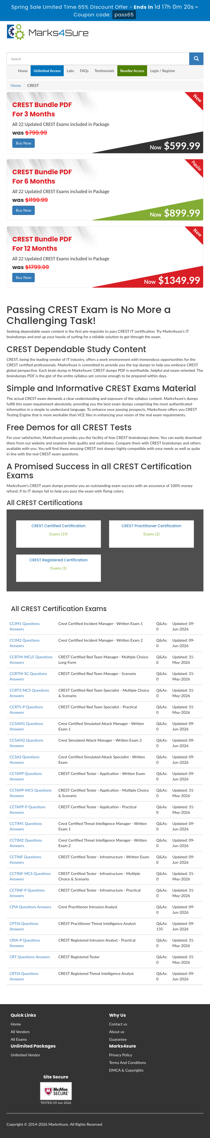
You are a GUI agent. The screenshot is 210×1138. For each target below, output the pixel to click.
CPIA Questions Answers (30, 906)
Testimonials (104, 71)
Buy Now (23, 143)
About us (116, 1031)
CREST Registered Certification (58, 560)
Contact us (118, 1024)
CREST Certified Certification (58, 526)
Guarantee (118, 1039)
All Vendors (20, 1031)
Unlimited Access (47, 71)
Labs (70, 71)
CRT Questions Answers (30, 956)
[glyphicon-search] (196, 58)
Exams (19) (58, 534)
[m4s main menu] (11, 72)
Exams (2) (152, 534)
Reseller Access (132, 71)
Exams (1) (59, 568)
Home (23, 71)
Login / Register (162, 71)
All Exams (19, 1039)
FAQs (84, 71)
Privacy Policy (120, 1054)
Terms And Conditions (127, 1062)
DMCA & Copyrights (126, 1070)
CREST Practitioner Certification (152, 526)
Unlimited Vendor (25, 1054)
